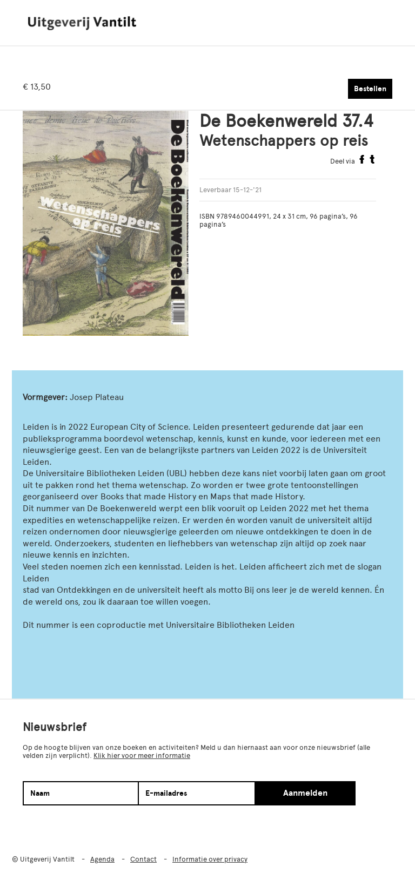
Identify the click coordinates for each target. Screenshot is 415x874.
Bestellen (370, 88)
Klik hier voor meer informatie (141, 755)
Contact (143, 859)
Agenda (102, 859)
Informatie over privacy (209, 859)
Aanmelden (305, 793)
